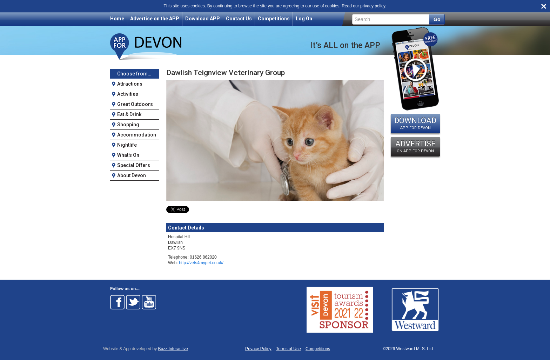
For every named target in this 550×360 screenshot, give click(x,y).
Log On (304, 18)
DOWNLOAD (415, 123)
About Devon (131, 175)
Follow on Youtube (149, 302)
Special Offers (133, 165)
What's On (128, 155)
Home (117, 18)
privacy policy (372, 6)
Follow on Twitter (133, 302)
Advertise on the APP (154, 18)
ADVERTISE (415, 146)
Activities (127, 94)
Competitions (274, 18)
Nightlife (127, 145)
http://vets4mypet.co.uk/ (201, 262)
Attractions (129, 84)
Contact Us (239, 18)
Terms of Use (288, 349)
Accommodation (136, 135)
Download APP (202, 18)
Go (437, 19)
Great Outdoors (135, 104)
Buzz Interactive (173, 348)
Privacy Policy (258, 349)
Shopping (128, 124)
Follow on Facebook (117, 302)
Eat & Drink (129, 114)
